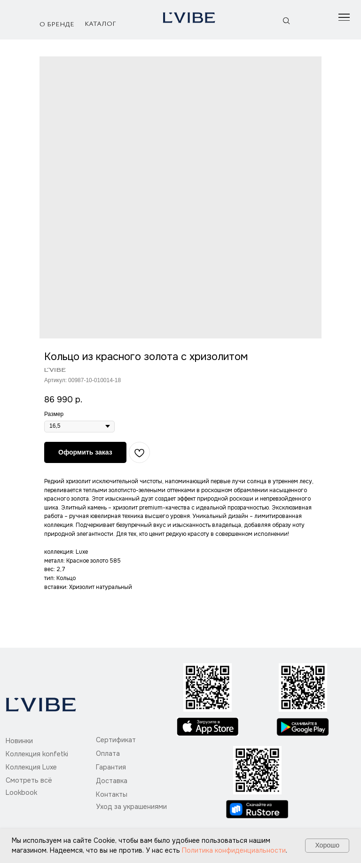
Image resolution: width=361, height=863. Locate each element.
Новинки (19, 741)
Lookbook (21, 792)
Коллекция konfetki (37, 754)
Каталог (100, 23)
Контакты (111, 794)
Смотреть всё (29, 780)
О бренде (56, 23)
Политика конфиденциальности (234, 850)
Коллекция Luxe (31, 767)
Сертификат (116, 740)
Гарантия (111, 767)
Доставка (111, 781)
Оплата (108, 753)
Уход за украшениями (131, 806)
